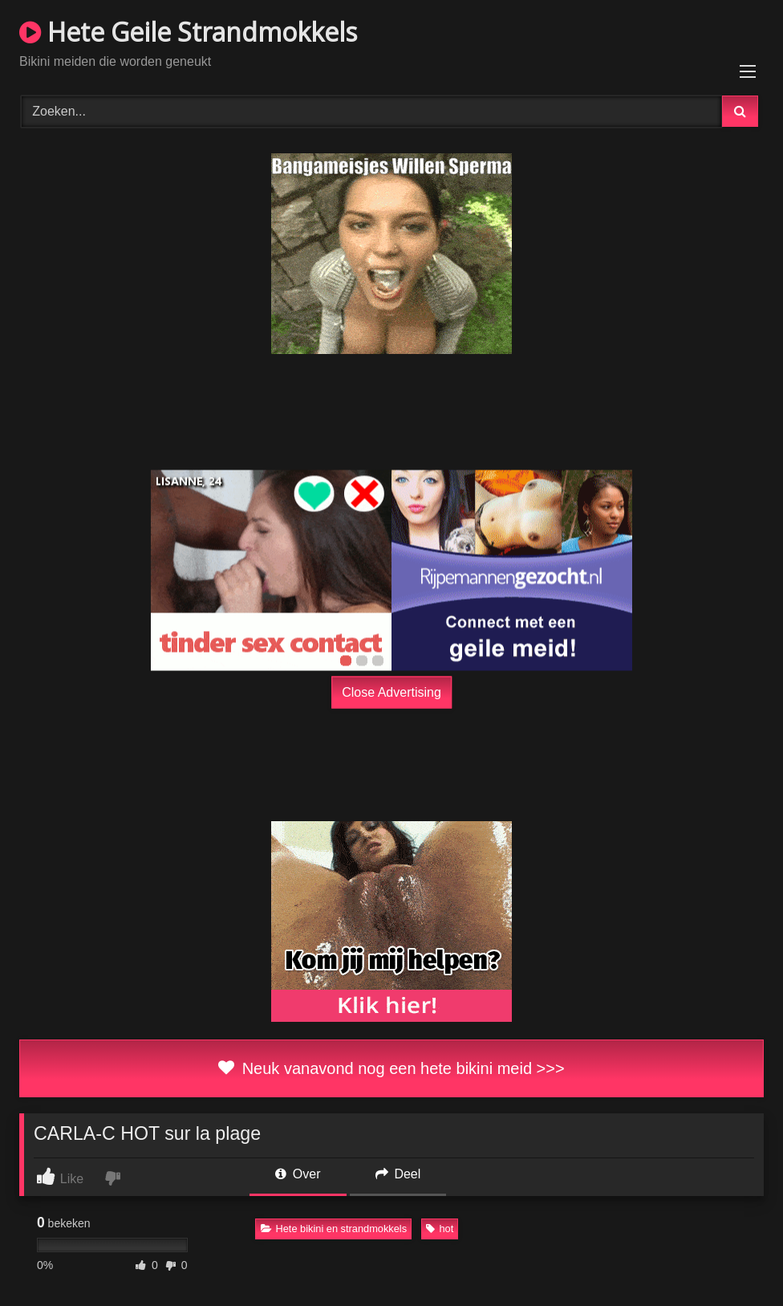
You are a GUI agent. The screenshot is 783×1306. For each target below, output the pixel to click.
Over (297, 1174)
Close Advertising (391, 692)
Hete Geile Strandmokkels (188, 31)
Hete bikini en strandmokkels (334, 1229)
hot (439, 1229)
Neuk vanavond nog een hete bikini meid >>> (391, 1068)
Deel (397, 1174)
